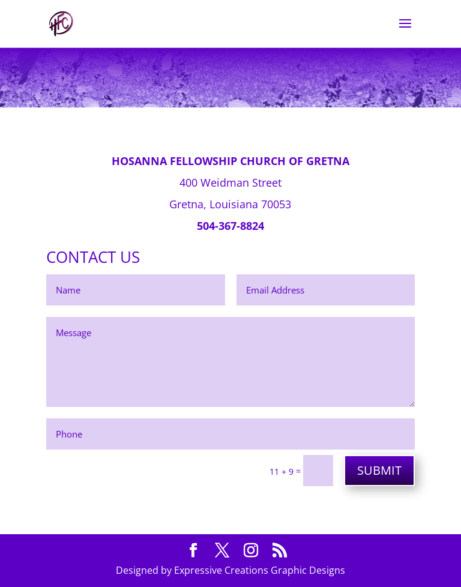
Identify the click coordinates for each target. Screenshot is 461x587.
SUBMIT (379, 470)
